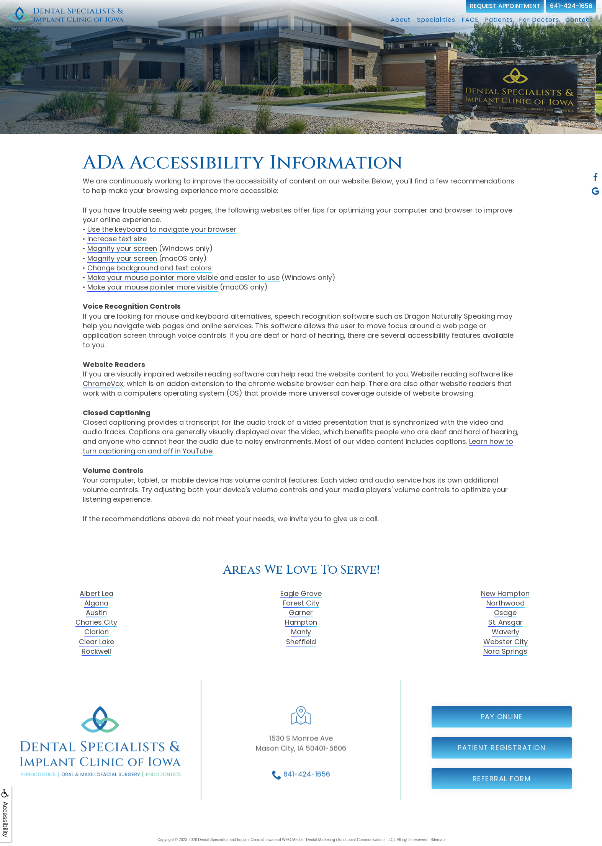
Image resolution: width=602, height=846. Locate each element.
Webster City (505, 641)
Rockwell (96, 651)
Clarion (96, 632)
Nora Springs (505, 651)
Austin (96, 612)
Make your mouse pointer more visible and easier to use (183, 277)
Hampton (301, 622)
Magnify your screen (122, 248)
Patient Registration (501, 762)
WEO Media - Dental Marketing (308, 840)
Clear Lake (96, 641)
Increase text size (117, 239)
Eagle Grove (301, 593)
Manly (301, 632)
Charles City (96, 622)
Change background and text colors (149, 268)
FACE (470, 19)
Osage (505, 612)
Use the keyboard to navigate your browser (161, 229)
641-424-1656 (571, 6)
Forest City (301, 603)
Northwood (505, 603)
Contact (579, 19)
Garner (301, 612)
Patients (499, 19)
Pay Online (502, 732)
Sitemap (437, 840)
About (401, 19)
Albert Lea (96, 593)
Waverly (505, 632)
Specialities (436, 19)
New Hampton (505, 593)
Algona (96, 603)
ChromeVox (103, 383)
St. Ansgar (505, 622)
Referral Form (502, 794)
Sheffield (301, 641)
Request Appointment (505, 6)
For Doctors (539, 19)
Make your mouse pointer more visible (152, 287)
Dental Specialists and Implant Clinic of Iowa (235, 840)
